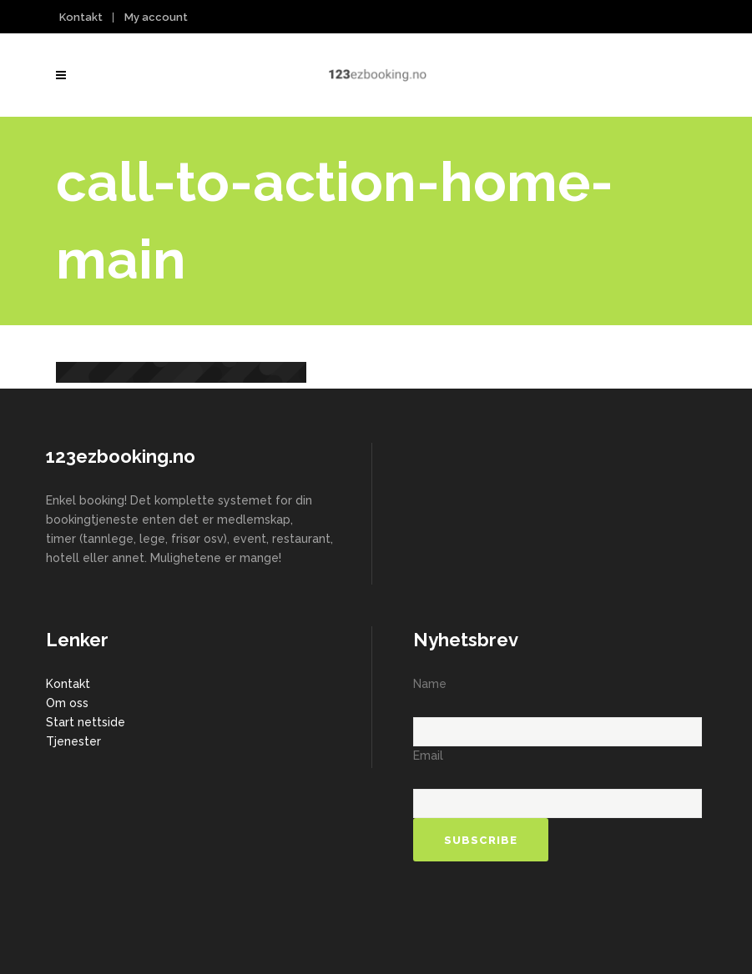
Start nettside (85, 722)
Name (430, 683)
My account (156, 17)
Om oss (67, 703)
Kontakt (81, 17)
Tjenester (73, 741)
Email (428, 755)
